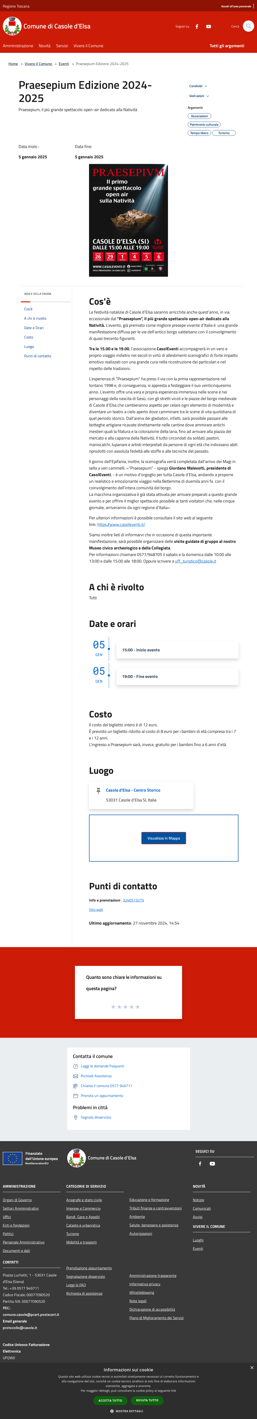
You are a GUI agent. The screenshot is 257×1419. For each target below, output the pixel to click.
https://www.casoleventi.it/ (121, 524)
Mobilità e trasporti (81, 1242)
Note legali (138, 1301)
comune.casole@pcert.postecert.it (31, 1314)
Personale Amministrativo (23, 1242)
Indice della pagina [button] (37, 294)
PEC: (6, 1308)
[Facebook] (195, 26)
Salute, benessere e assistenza (153, 1225)
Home (13, 63)
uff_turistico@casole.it (195, 561)
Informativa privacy (144, 1284)
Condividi (199, 86)
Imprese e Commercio (83, 1208)
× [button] (251, 1368)
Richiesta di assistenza (84, 1293)
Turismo (72, 1233)
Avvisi (197, 1217)
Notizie (198, 1200)
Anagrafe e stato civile (84, 1200)
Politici (8, 1233)
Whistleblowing (141, 1292)
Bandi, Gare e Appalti (83, 1217)
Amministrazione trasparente (152, 1275)
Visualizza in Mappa (164, 838)
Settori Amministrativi (21, 1208)
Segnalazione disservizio (85, 1276)
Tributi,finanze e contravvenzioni (155, 1208)
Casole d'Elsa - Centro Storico (133, 790)
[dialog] (128, 1391)
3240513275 (133, 900)
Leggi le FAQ (76, 1285)
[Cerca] (248, 26)
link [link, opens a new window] (173, 1391)
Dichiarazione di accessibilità (152, 1309)
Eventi (64, 63)
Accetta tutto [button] (110, 1401)
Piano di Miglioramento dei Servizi (156, 1318)
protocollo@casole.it (20, 1327)
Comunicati (202, 1208)
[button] (128, 1411)
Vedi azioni (199, 96)
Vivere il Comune (39, 63)
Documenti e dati (16, 1250)
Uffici (7, 1217)
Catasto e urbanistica (83, 1225)
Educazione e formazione (149, 1199)
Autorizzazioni (140, 1233)
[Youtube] (206, 26)
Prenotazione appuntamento (89, 1268)
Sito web (96, 909)
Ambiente (137, 1216)
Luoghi (198, 1240)
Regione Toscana (16, 6)
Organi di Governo (17, 1200)
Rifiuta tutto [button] (147, 1400)
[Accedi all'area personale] (236, 6)
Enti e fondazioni (16, 1225)
